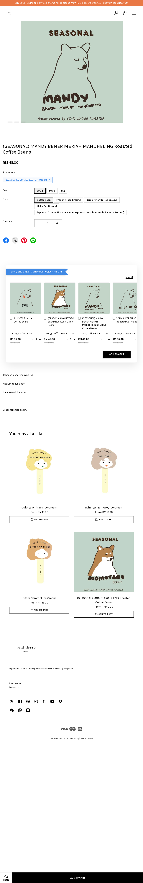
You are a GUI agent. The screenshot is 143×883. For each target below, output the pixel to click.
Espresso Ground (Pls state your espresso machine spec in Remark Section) (80, 212)
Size (5, 190)
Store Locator (15, 683)
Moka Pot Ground (47, 206)
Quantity (7, 221)
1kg (63, 190)
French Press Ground (68, 200)
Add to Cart (116, 354)
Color (6, 199)
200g (40, 190)
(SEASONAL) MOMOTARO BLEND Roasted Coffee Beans (59, 321)
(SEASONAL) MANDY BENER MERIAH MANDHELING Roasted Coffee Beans (92, 323)
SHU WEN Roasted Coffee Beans (21, 320)
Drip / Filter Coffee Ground (101, 200)
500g (52, 190)
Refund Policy (86, 738)
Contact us (14, 687)
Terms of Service (57, 738)
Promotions (9, 172)
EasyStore (68, 668)
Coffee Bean (44, 200)
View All (129, 277)
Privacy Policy (73, 738)
